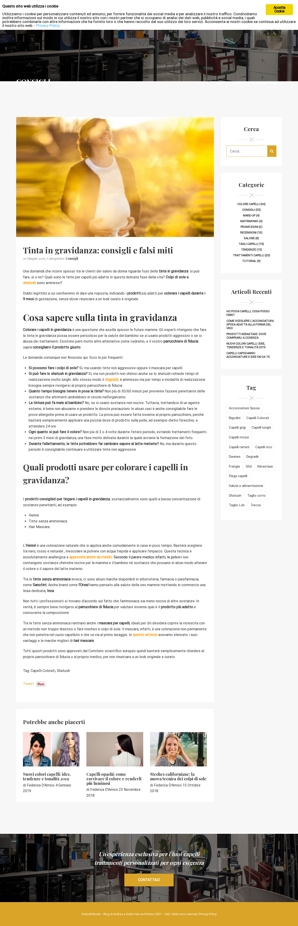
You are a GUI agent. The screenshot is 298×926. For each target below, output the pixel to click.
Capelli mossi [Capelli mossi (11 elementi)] (239, 437)
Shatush (63, 671)
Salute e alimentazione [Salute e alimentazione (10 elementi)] (246, 486)
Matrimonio (249, 221)
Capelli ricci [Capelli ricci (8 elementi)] (263, 447)
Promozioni (249, 227)
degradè (111, 379)
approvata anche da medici (90, 557)
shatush (29, 283)
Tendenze (248, 249)
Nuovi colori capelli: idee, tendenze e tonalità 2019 (47, 776)
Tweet (28, 684)
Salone (249, 238)
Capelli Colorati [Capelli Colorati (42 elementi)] (257, 418)
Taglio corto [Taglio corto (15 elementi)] (256, 496)
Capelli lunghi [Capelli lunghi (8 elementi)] (261, 427)
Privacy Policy (208, 914)
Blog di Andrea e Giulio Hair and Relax (128, 914)
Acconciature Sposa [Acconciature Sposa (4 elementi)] (244, 408)
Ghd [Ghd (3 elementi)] (249, 466)
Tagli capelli (248, 244)
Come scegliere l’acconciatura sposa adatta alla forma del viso (250, 324)
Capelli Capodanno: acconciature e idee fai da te (248, 355)
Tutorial (249, 261)
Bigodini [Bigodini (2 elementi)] (234, 418)
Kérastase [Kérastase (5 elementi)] (265, 466)
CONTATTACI (149, 880)
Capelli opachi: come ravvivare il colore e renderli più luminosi (113, 778)
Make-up (249, 215)
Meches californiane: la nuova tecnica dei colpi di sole (178, 776)
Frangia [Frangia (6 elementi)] (234, 466)
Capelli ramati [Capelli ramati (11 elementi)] (239, 447)
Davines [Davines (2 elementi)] (234, 457)
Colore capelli (248, 204)
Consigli (72, 258)
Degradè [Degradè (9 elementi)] (252, 457)
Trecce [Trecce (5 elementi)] (255, 505)
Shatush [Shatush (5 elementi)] (235, 496)
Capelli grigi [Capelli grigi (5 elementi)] (237, 427)
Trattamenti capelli (248, 255)
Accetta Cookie (279, 9)
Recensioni (248, 232)
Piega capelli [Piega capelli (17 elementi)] (238, 476)
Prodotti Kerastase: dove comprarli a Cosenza (246, 335)
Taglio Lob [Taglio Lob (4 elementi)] (237, 505)
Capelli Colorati (43, 671)
